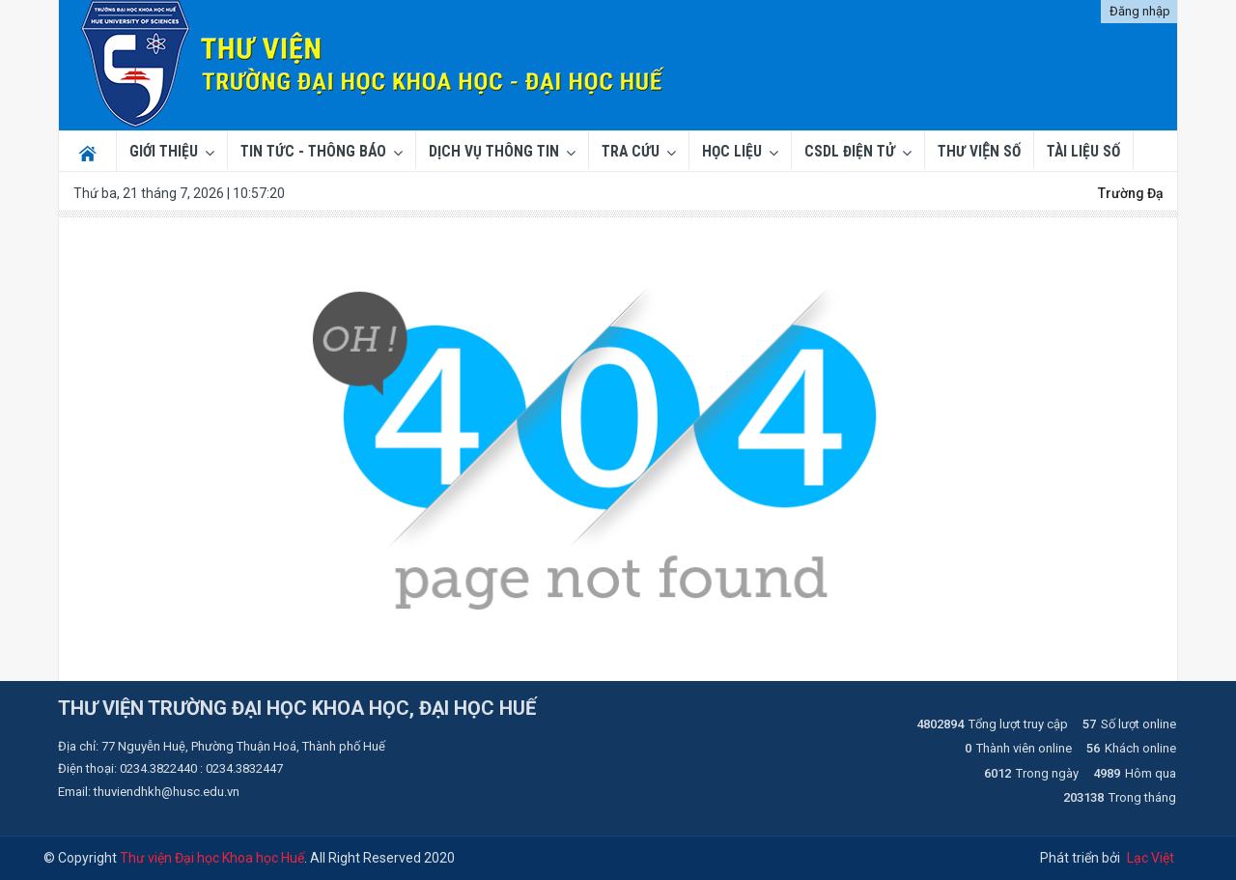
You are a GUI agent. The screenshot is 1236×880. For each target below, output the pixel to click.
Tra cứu (631, 151)
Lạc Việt (1150, 858)
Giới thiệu (163, 151)
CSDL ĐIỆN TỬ (849, 151)
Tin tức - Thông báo (313, 151)
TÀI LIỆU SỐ (1083, 151)
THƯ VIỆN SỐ (979, 151)
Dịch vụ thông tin (494, 151)
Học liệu (732, 151)
